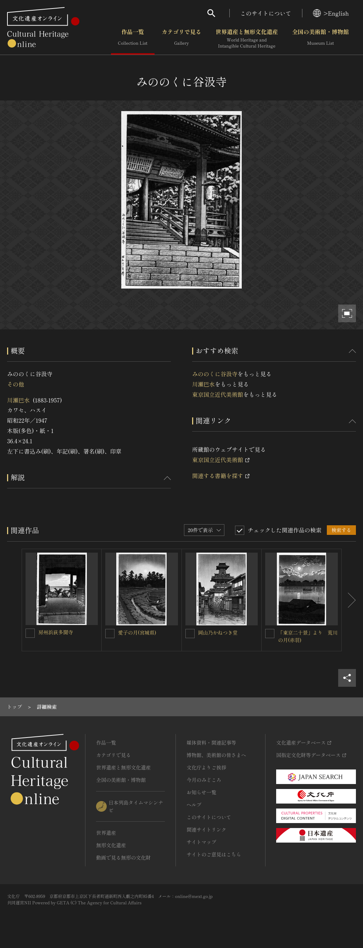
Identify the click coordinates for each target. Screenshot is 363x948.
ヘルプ (193, 804)
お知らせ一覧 (201, 792)
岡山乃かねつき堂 (218, 632)
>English (331, 13)
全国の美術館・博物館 (320, 38)
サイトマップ (201, 841)
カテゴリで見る (181, 38)
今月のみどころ (203, 779)
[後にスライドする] (349, 600)
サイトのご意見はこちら (213, 854)
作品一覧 (132, 38)
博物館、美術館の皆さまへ (216, 754)
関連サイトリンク (206, 829)
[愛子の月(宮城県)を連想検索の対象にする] (110, 633)
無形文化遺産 (111, 845)
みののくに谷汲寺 (215, 373)
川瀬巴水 (18, 400)
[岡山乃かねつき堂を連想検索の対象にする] (190, 633)
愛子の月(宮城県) (137, 632)
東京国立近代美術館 (217, 394)
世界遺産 (106, 832)
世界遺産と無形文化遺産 (247, 38)
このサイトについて (265, 13)
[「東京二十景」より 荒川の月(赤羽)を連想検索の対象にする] (269, 633)
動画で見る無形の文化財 (123, 857)
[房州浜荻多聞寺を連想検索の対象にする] (30, 633)
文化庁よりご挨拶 (206, 767)
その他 (15, 384)
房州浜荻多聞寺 (55, 632)
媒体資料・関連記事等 (211, 742)
